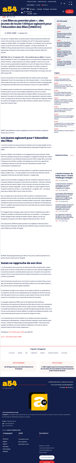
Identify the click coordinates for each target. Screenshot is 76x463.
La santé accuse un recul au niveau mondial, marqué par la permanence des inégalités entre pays (64, 207)
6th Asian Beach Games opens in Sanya (64, 131)
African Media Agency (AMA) (16, 332)
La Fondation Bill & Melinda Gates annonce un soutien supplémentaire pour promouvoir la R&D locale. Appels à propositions (64, 196)
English (59, 24)
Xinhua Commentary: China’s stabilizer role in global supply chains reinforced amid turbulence (64, 53)
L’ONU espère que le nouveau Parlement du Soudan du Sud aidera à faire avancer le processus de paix (57, 368)
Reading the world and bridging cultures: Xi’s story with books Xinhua (64, 117)
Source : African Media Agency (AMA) (11, 337)
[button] (64, 3)
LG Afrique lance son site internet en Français (18, 368)
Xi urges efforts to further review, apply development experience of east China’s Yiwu (64, 124)
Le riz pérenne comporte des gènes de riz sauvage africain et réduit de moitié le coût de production (64, 217)
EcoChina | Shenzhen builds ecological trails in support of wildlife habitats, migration (64, 44)
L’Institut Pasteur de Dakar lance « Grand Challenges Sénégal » (64, 175)
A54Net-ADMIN (11, 33)
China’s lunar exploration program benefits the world (64, 27)
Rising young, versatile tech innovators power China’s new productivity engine (64, 35)
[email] (46, 457)
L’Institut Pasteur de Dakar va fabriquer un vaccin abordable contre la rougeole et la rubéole (64, 186)
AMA (4, 17)
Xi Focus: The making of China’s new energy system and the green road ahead (64, 63)
